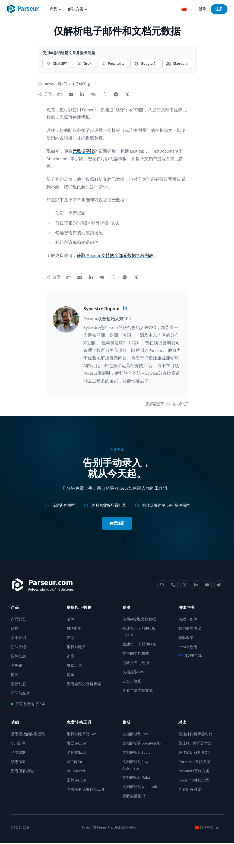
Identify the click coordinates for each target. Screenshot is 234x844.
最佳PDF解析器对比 (194, 744)
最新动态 (18, 685)
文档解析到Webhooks (140, 788)
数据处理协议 (189, 629)
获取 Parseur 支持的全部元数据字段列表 (115, 256)
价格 (14, 629)
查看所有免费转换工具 (86, 790)
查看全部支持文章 (137, 691)
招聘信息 (18, 657)
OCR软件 (18, 744)
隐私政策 (186, 639)
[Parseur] (42, 586)
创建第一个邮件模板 (139, 645)
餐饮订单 (74, 666)
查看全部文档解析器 (84, 685)
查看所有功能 (22, 772)
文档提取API (132, 673)
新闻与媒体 (20, 694)
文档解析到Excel (136, 735)
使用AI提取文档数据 (139, 620)
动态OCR (18, 763)
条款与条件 (187, 620)
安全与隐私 (131, 682)
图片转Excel (76, 781)
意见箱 (16, 666)
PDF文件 (74, 629)
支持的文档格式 (135, 654)
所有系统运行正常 (30, 705)
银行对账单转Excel (82, 735)
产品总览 (18, 620)
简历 (70, 657)
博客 (14, 676)
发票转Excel (76, 744)
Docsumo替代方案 (193, 781)
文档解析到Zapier (137, 753)
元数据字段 (83, 152)
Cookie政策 (187, 648)
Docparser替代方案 (194, 763)
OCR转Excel (76, 763)
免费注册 (117, 524)
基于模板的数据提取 (28, 735)
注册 (219, 9)
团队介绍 (18, 648)
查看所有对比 (189, 790)
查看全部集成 (133, 797)
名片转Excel (76, 753)
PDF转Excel (76, 772)
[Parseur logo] (23, 8)
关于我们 (18, 639)
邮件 (70, 620)
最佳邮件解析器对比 (195, 735)
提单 (70, 676)
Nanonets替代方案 (193, 772)
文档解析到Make (136, 778)
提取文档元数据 (135, 664)
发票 (70, 639)
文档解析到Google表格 (141, 744)
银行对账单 (76, 648)
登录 (202, 9)
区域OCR (18, 753)
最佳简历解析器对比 (195, 753)
